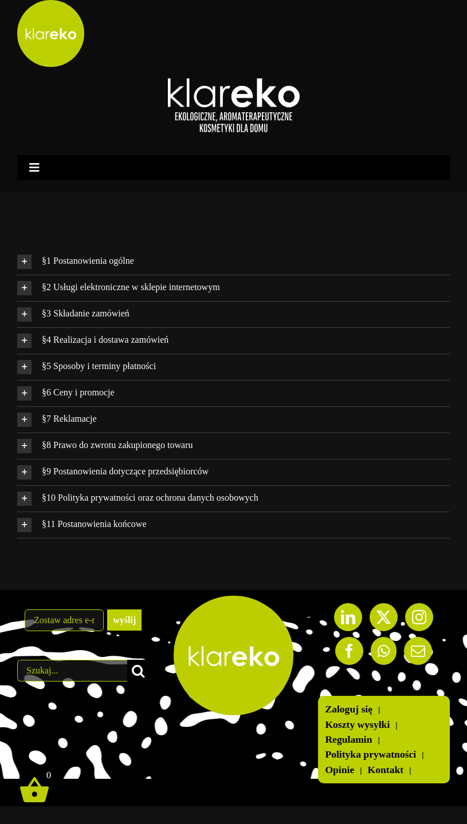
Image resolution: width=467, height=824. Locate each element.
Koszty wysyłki (357, 724)
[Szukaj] (138, 671)
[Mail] (418, 651)
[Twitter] (384, 617)
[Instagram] (419, 617)
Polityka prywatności (370, 754)
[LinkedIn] (348, 617)
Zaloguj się (348, 709)
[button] (233, 262)
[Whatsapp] (384, 651)
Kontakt (386, 769)
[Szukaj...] (72, 671)
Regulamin (348, 739)
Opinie (339, 769)
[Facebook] (349, 651)
